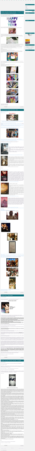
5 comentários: (21, 292)
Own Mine (20, 256)
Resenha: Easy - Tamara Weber (7, 295)
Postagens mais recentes (3, 448)
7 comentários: (21, 357)
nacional (32, 47)
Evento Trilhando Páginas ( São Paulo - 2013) (9, 109)
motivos (27, 47)
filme (31, 46)
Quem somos (27, 8)
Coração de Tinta (12, 369)
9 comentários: (21, 445)
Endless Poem (20, 363)
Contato (26, 7)
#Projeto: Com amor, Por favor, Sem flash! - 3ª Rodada (11, 360)
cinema (27, 46)
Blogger (31, 48)
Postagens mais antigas (21, 448)
